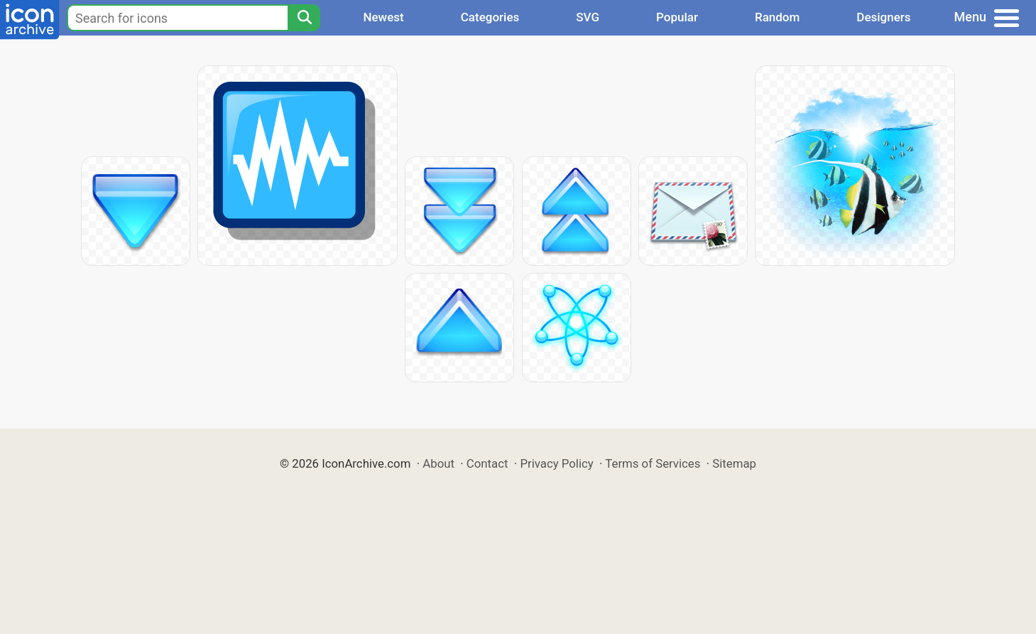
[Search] (304, 17)
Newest (383, 17)
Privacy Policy (556, 463)
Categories (490, 17)
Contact (487, 463)
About (438, 463)
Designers (883, 17)
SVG (587, 17)
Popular (677, 17)
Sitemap (734, 463)
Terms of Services (652, 463)
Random (777, 17)
